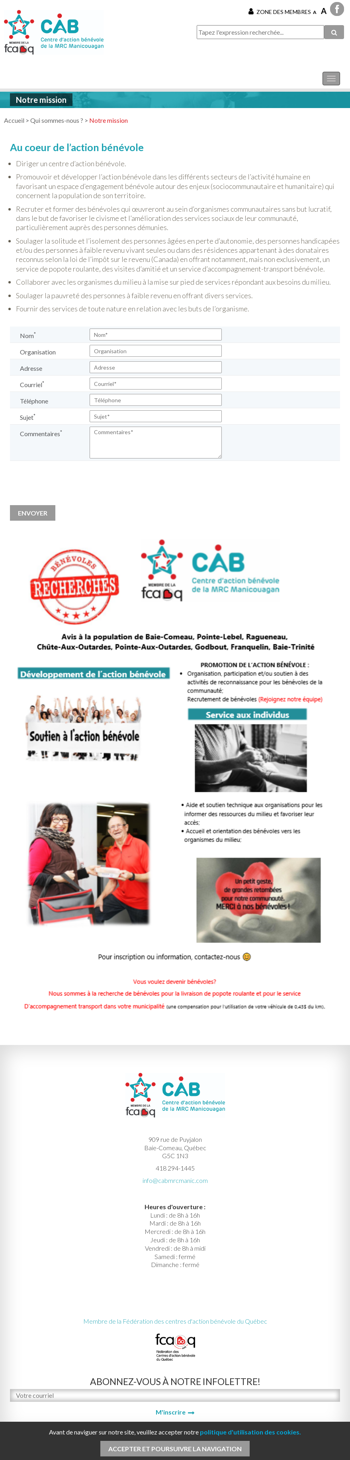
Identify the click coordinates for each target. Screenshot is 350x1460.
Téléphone (34, 401)
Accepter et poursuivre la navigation (175, 1448)
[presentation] (70, 485)
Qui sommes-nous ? (56, 120)
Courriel (32, 384)
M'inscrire (171, 1412)
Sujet (27, 417)
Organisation (38, 352)
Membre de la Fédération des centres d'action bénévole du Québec (175, 1321)
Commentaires (41, 433)
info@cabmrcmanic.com (175, 1180)
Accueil (14, 120)
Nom (28, 335)
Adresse (31, 368)
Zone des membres (279, 11)
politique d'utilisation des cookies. (250, 1432)
